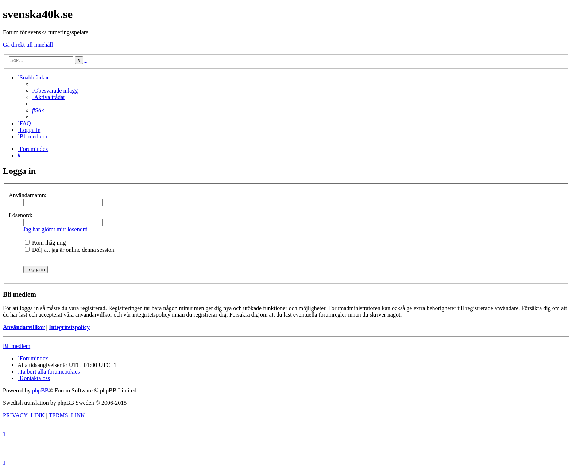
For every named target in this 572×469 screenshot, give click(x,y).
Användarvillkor (24, 327)
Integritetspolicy (69, 327)
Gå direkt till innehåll (28, 45)
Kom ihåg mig (45, 242)
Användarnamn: (27, 195)
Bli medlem (16, 346)
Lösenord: (20, 215)
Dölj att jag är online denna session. (70, 250)
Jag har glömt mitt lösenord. (56, 229)
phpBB (40, 390)
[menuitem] (55, 90)
